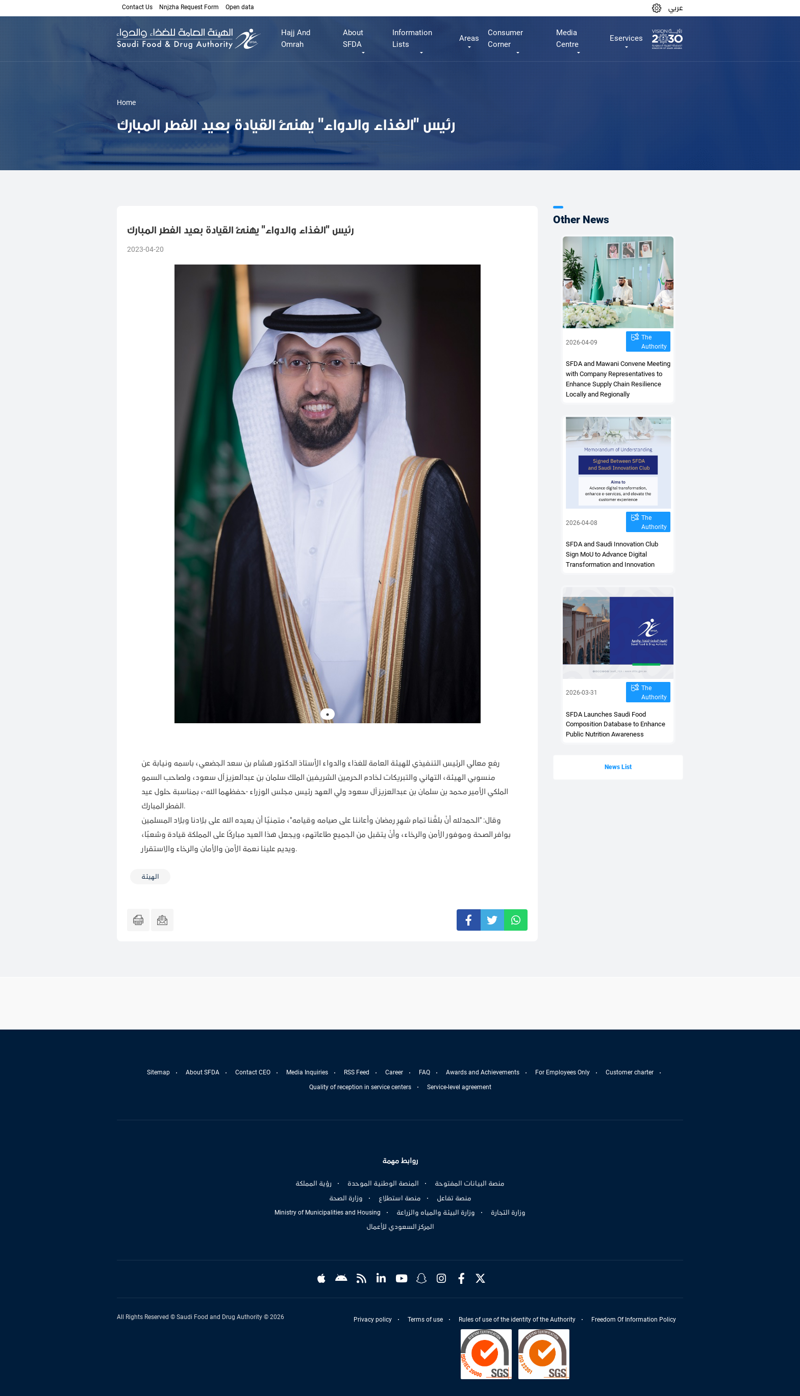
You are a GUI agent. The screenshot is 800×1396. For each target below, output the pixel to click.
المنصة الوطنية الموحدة (383, 1183)
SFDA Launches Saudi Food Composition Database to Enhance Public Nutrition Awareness (615, 724)
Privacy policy (373, 1319)
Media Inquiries (307, 1072)
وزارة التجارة (508, 1212)
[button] (656, 8)
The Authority (654, 342)
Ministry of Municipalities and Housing (327, 1212)
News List (618, 767)
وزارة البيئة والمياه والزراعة (435, 1212)
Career (394, 1072)
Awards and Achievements (482, 1072)
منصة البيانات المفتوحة (470, 1183)
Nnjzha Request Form (189, 7)
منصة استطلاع (400, 1198)
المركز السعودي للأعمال (400, 1226)
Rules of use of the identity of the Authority (517, 1319)
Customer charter (630, 1072)
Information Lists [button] (412, 38)
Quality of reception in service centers (360, 1087)
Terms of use (425, 1319)
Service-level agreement (459, 1087)
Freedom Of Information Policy (633, 1319)
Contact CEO (252, 1072)
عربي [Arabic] (675, 8)
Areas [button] (469, 38)
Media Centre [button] (567, 38)
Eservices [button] (626, 38)
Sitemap (158, 1072)
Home (126, 102)
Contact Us (137, 7)
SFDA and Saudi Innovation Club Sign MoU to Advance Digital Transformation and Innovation (612, 554)
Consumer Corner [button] (505, 38)
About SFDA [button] (353, 38)
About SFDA (202, 1072)
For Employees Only (562, 1072)
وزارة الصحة (346, 1198)
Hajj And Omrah (295, 38)
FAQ (424, 1072)
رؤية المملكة (313, 1183)
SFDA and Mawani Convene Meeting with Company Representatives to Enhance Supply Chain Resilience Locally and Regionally (618, 379)
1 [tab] (327, 714)
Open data (240, 7)
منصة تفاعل (454, 1198)
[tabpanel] (327, 494)
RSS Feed (356, 1072)
